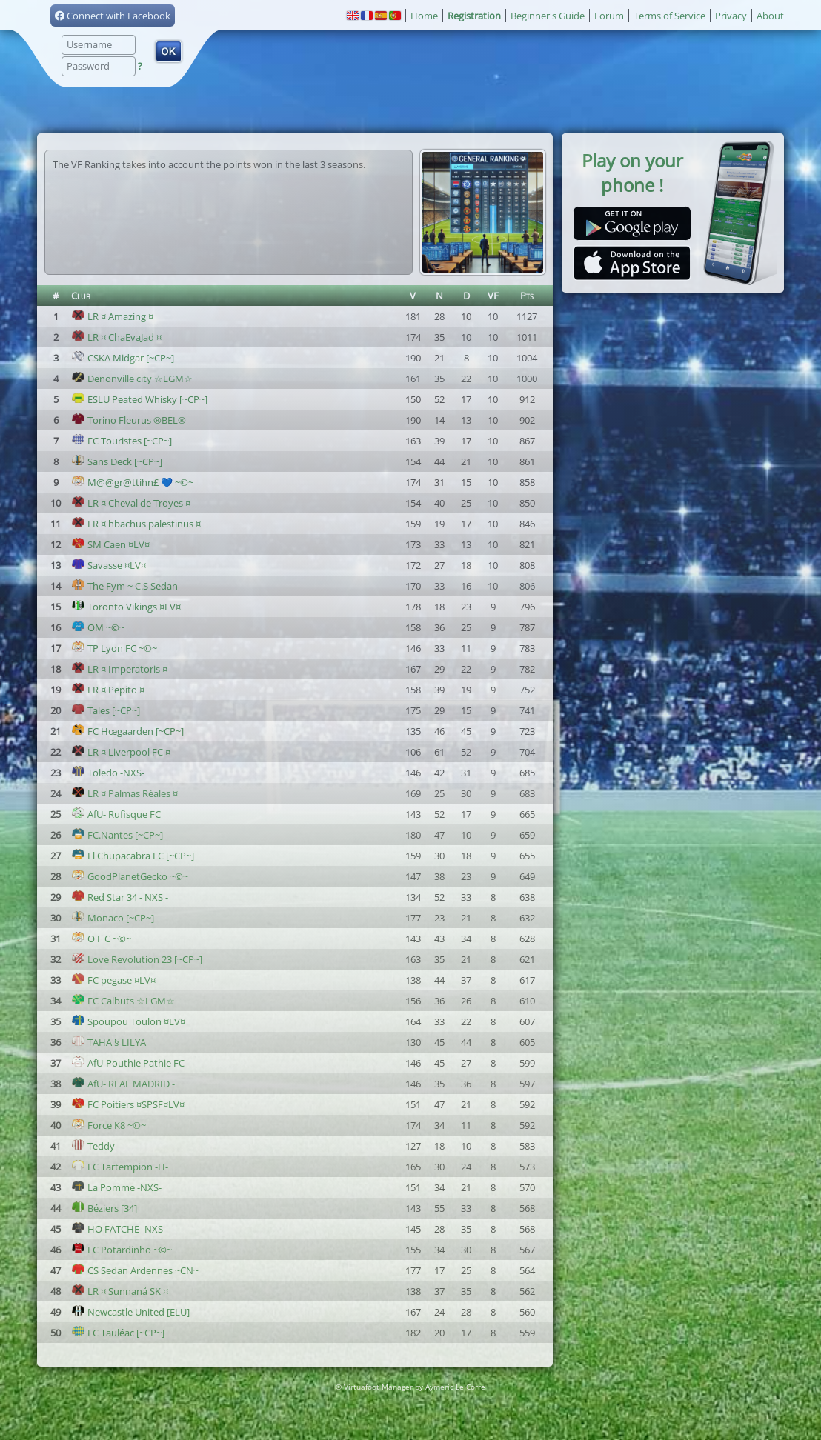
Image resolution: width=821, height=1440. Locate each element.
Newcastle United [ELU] (130, 1312)
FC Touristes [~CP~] (121, 440)
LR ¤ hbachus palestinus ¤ (136, 523)
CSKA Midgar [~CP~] (122, 357)
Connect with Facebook (112, 15)
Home (424, 15)
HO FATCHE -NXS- (118, 1229)
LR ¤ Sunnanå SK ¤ (119, 1291)
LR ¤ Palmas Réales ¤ (124, 793)
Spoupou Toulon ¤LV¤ (128, 1021)
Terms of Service (669, 15)
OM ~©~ (97, 627)
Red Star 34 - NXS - (119, 897)
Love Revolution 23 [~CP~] (136, 959)
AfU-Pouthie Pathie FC (128, 1063)
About (770, 15)
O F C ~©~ (101, 938)
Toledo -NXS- (107, 772)
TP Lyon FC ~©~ (114, 648)
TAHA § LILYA (108, 1042)
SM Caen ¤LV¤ (110, 544)
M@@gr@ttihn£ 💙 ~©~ (132, 482)
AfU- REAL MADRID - (123, 1083)
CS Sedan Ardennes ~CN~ (135, 1270)
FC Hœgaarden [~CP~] (127, 731)
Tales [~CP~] (105, 710)
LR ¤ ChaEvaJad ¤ (116, 337)
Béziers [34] (104, 1208)
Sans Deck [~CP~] (116, 461)
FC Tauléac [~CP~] (117, 1332)
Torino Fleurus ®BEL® (128, 420)
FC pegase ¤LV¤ (113, 980)
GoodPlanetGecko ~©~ (129, 876)
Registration (474, 15)
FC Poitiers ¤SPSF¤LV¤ (128, 1104)
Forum (609, 15)
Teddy (93, 1146)
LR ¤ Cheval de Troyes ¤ (130, 503)
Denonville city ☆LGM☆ (132, 378)
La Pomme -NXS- (116, 1187)
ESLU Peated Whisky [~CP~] (139, 399)
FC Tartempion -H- (119, 1166)
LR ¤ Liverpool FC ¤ (120, 752)
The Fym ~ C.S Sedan (124, 586)
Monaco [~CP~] (112, 917)
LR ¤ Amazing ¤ (112, 316)
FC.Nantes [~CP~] (117, 834)
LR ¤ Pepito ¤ (107, 689)
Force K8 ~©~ (108, 1125)
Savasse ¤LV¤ (108, 565)
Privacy (731, 15)
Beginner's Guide (548, 15)
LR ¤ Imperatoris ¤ (119, 669)
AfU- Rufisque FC (116, 814)
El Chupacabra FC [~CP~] (132, 855)
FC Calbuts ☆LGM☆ (123, 1000)
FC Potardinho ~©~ (121, 1249)
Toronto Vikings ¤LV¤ (126, 606)
